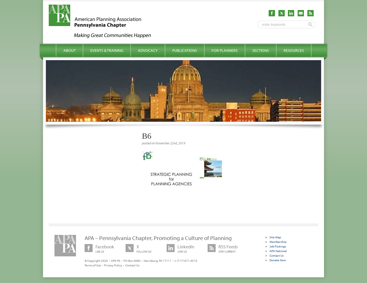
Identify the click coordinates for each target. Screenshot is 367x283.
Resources (294, 50)
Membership (278, 242)
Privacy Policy (113, 265)
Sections (260, 50)
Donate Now (278, 260)
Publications (184, 50)
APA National (278, 251)
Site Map (275, 237)
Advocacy (148, 50)
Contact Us (132, 265)
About (69, 50)
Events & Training (106, 50)
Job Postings (278, 246)
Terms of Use (93, 265)
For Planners (225, 50)
